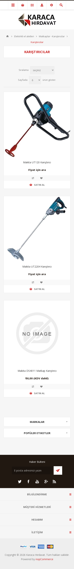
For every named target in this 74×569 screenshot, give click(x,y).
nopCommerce (44, 559)
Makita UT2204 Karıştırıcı (37, 266)
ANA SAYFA (7, 36)
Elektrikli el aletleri (24, 36)
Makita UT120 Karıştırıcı (37, 162)
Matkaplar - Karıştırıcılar (52, 36)
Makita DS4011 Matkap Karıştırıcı (37, 370)
